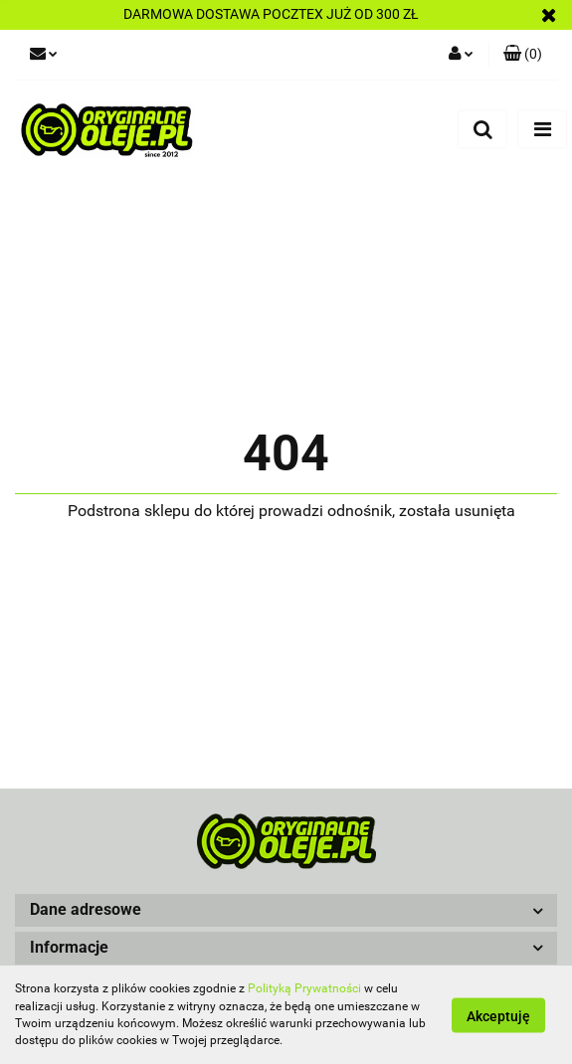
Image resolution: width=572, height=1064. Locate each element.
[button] (286, 910)
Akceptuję (498, 1015)
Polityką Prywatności (304, 988)
